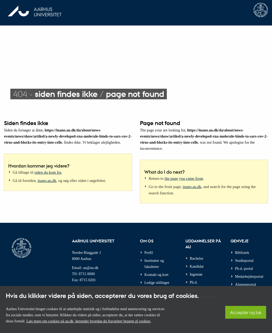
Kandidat (196, 266)
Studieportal (244, 260)
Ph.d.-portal (244, 268)
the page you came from (184, 178)
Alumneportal (245, 284)
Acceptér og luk (245, 312)
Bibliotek (242, 252)
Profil (148, 252)
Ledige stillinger (156, 282)
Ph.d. (193, 282)
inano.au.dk (47, 180)
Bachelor (196, 258)
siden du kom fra (48, 172)
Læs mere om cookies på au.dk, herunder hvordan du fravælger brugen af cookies (88, 321)
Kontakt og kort (156, 274)
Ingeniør (196, 274)
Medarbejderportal (249, 276)
